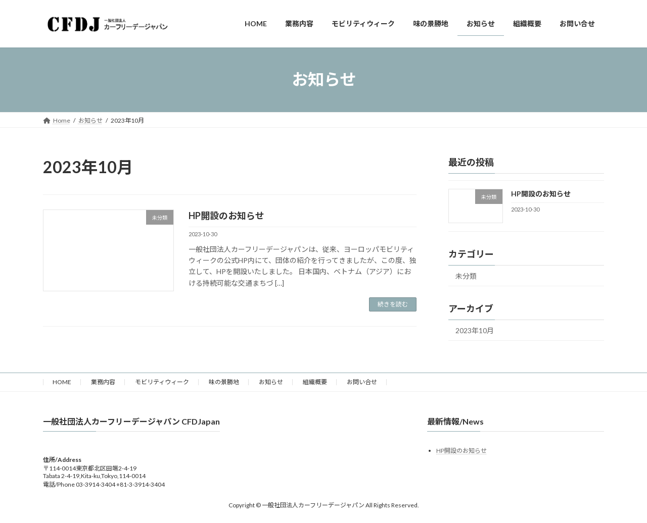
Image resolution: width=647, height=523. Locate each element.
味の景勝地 (224, 382)
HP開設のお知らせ (226, 215)
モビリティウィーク (162, 382)
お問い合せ (362, 382)
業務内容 (103, 382)
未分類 (466, 276)
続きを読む (393, 304)
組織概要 (315, 382)
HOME (62, 382)
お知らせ (271, 382)
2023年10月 (474, 330)
